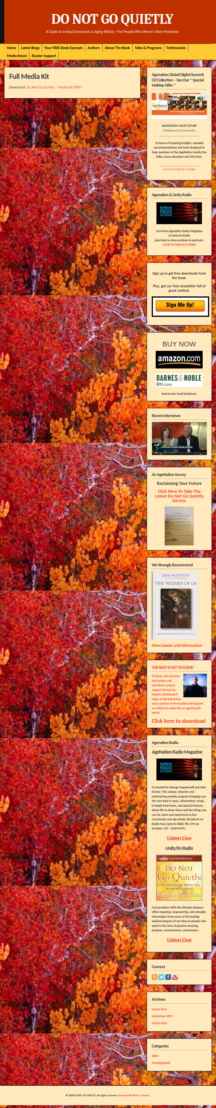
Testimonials (176, 48)
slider (155, 1056)
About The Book (117, 48)
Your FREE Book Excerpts (64, 48)
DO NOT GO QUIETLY (112, 19)
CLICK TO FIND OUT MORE (179, 169)
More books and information (177, 645)
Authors (93, 48)
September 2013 (162, 1016)
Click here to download (178, 720)
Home (11, 48)
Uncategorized (161, 1063)
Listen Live (179, 838)
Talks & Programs (148, 48)
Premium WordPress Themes (133, 1095)
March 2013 (159, 1023)
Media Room (17, 56)
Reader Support (44, 56)
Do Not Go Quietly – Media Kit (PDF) (54, 87)
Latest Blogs (30, 48)
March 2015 (159, 1009)
